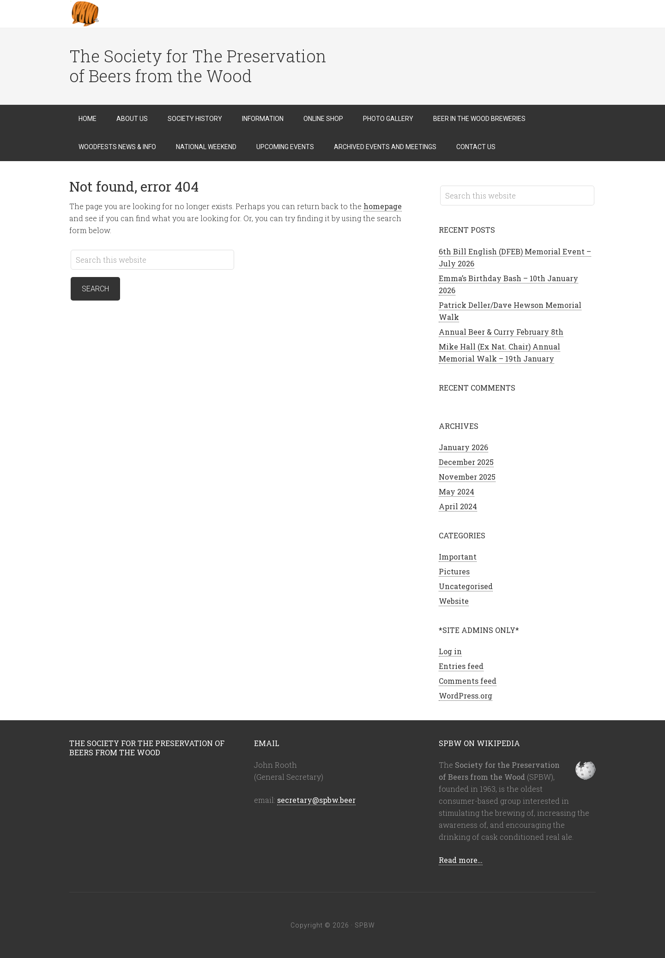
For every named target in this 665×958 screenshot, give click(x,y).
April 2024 (458, 506)
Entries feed (461, 666)
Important (458, 556)
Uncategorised (466, 586)
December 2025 (466, 462)
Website (454, 601)
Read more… (461, 860)
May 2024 (456, 491)
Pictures (454, 571)
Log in (450, 651)
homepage (382, 206)
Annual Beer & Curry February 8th (501, 332)
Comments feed (467, 681)
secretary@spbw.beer (316, 800)
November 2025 (467, 477)
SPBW (143, 14)
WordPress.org (465, 695)
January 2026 (463, 447)
